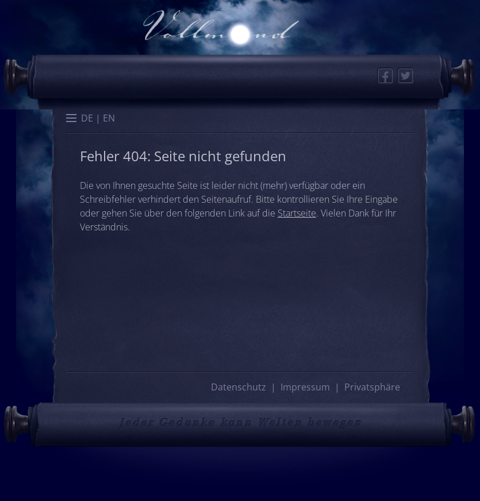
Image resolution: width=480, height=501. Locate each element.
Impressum (305, 387)
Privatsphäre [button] (372, 387)
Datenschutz (238, 387)
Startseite (297, 213)
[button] (71, 119)
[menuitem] (87, 118)
